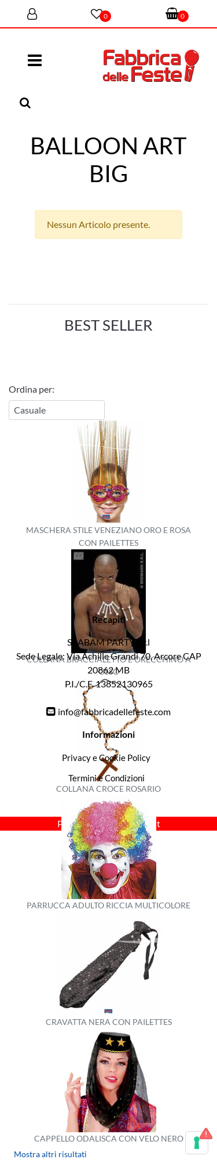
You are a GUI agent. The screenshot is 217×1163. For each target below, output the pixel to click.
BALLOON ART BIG (108, 159)
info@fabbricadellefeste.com (114, 711)
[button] (26, 103)
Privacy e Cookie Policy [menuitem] (106, 757)
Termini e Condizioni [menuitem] (106, 778)
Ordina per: (31, 388)
